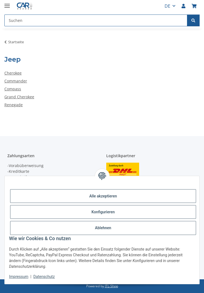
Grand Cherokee (19, 96)
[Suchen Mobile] (95, 20)
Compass (12, 88)
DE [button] (167, 6)
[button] (183, 6)
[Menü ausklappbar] (7, 3)
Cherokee (13, 73)
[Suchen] (193, 20)
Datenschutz (44, 276)
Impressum (18, 276)
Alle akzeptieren (103, 196)
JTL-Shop (111, 286)
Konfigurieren (103, 212)
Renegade (13, 104)
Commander (15, 81)
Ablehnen (103, 228)
